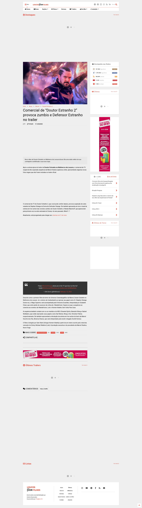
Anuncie (70, 500)
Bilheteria (69, 490)
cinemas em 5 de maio (59, 215)
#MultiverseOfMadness (49, 288)
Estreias (61, 493)
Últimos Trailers (32, 365)
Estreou (63, 9)
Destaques (29, 15)
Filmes (54, 9)
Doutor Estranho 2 (47, 106)
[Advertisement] (71, 46)
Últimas (96, 92)
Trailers (73, 9)
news (30, 106)
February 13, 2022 (66, 292)
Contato (61, 500)
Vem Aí (61, 490)
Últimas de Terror (99, 223)
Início (24, 106)
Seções (45, 9)
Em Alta (83, 9)
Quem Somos (61, 496)
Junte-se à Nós (70, 496)
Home (27, 9)
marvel (37, 106)
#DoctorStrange (47, 286)
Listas (27, 464)
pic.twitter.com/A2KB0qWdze (67, 288)
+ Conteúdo (94, 9)
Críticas (70, 493)
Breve (36, 9)
